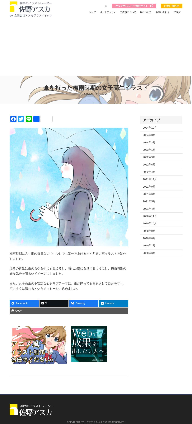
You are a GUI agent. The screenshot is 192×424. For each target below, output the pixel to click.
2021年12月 (150, 179)
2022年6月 (149, 164)
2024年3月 (149, 135)
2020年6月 (149, 253)
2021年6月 (149, 194)
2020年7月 (149, 245)
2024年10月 (150, 127)
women (104, 94)
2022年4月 (149, 171)
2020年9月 (149, 230)
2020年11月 (150, 216)
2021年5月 (149, 201)
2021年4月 (149, 208)
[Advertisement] (96, 47)
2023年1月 (149, 149)
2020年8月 (149, 238)
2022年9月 (149, 157)
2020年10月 (150, 223)
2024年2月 (149, 142)
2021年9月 (149, 186)
